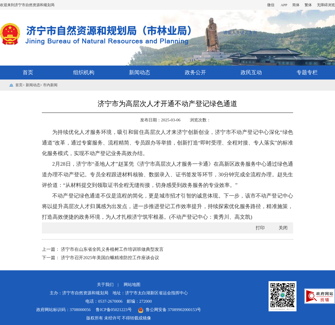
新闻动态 (139, 72)
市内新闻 (50, 85)
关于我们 (105, 284)
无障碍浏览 (326, 5)
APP (284, 5)
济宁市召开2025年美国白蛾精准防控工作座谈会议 (110, 257)
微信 (270, 5)
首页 (28, 72)
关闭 (283, 227)
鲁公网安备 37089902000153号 (169, 309)
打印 (260, 227)
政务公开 (195, 72)
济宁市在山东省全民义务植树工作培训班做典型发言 (112, 249)
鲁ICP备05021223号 (114, 309)
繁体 (308, 5)
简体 (296, 5)
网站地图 (132, 284)
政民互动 (251, 72)
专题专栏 (307, 72)
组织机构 (83, 72)
